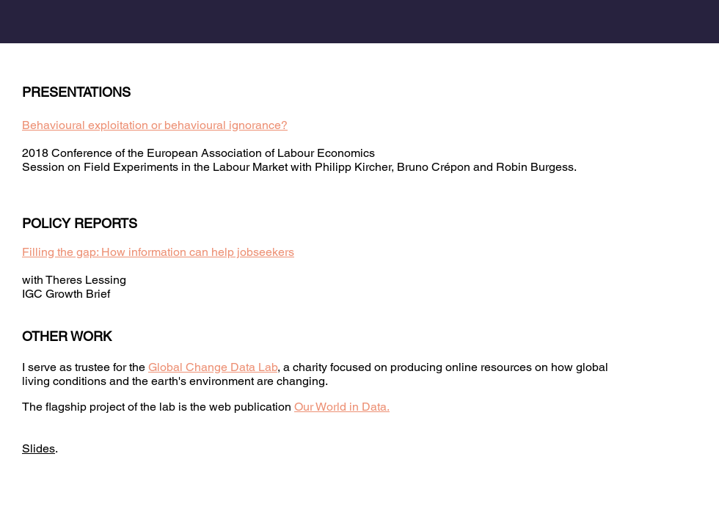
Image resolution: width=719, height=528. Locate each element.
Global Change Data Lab (212, 367)
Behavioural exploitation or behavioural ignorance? (155, 125)
